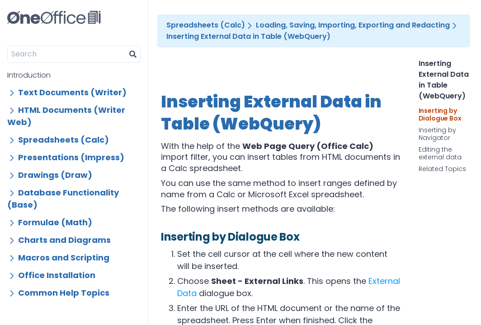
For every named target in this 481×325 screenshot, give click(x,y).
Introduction (29, 75)
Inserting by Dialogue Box (440, 115)
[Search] (67, 54)
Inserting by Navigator (437, 134)
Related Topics (442, 169)
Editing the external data (440, 154)
